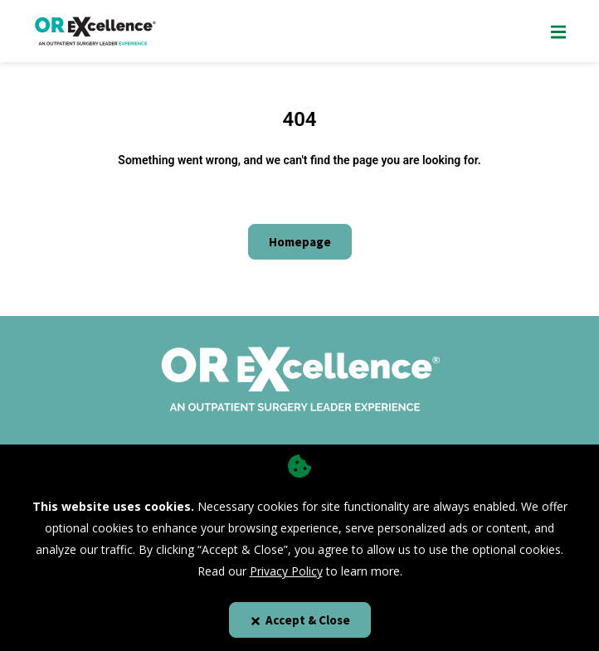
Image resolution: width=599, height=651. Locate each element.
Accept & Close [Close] (300, 620)
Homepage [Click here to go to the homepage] (300, 242)
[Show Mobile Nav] (558, 31)
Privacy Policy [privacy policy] (286, 571)
